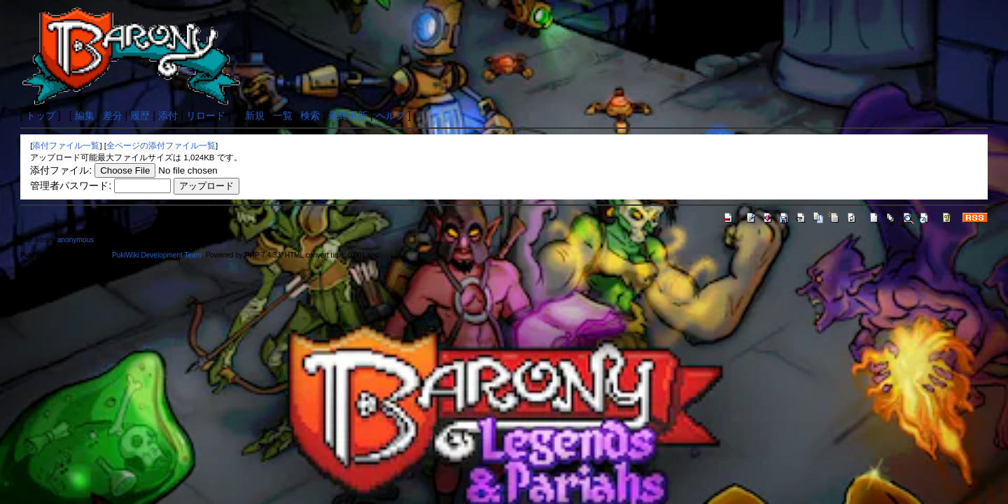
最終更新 (348, 115)
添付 (168, 115)
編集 (84, 115)
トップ (40, 115)
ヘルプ (390, 115)
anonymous (75, 240)
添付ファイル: (61, 170)
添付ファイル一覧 (65, 145)
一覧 (283, 115)
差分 (112, 115)
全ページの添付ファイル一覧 (161, 145)
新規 (255, 115)
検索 (310, 115)
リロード (205, 115)
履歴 (140, 115)
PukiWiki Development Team (157, 255)
